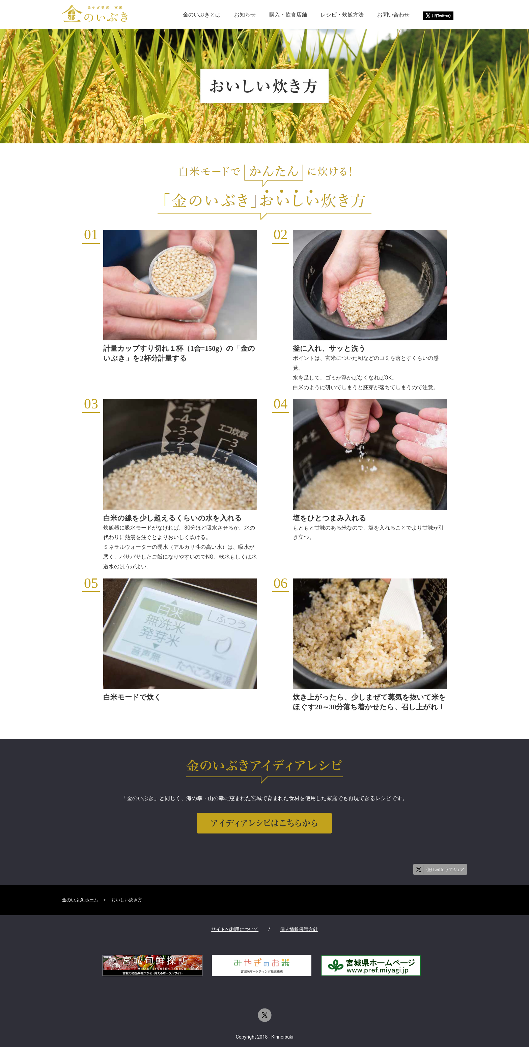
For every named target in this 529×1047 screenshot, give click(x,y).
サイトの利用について (234, 929)
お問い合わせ (393, 15)
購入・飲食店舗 (288, 15)
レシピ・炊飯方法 (342, 15)
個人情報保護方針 (299, 929)
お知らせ (245, 15)
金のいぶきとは (202, 15)
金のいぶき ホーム (80, 899)
